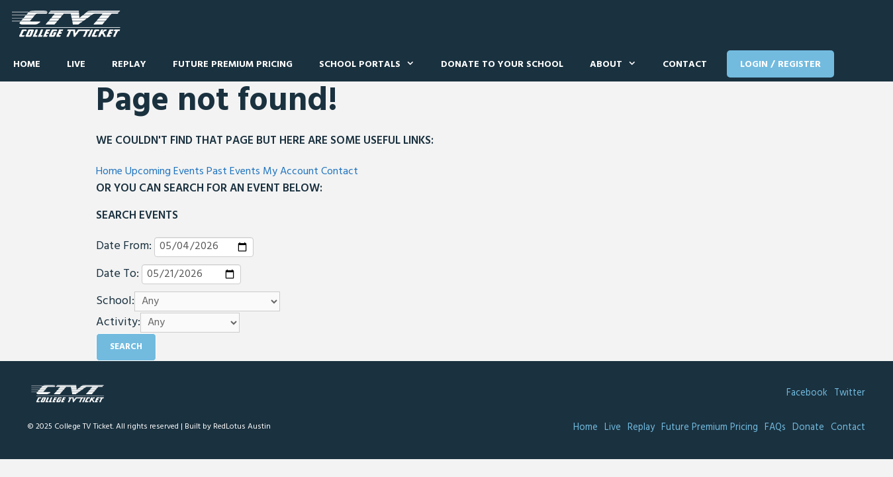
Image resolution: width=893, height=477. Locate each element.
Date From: (124, 246)
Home (26, 64)
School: (115, 301)
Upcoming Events (164, 171)
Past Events (233, 171)
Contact (685, 64)
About (619, 64)
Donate (808, 427)
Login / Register (780, 64)
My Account (290, 171)
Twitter (849, 393)
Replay (129, 64)
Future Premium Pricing (233, 64)
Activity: (118, 322)
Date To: (117, 274)
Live (76, 64)
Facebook (806, 393)
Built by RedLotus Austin (228, 426)
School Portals (373, 64)
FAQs (775, 427)
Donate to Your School (502, 64)
